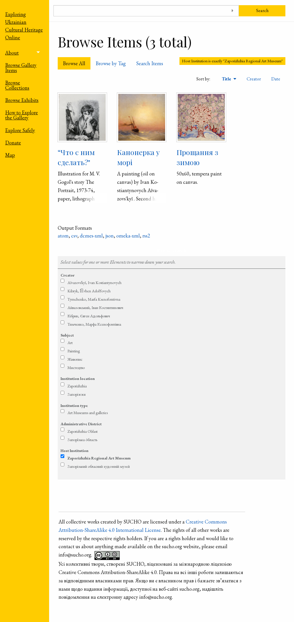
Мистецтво (76, 367)
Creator (254, 79)
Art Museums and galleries (87, 412)
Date (275, 79)
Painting (73, 351)
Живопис (74, 359)
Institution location (78, 378)
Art (70, 342)
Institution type (74, 405)
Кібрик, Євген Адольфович (88, 315)
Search (262, 10)
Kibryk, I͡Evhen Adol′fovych (89, 290)
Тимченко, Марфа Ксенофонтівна (94, 324)
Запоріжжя (76, 394)
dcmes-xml (91, 235)
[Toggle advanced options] (232, 10)
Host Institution (74, 450)
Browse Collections (17, 85)
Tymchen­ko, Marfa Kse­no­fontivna (93, 299)
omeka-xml (128, 235)
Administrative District (81, 423)
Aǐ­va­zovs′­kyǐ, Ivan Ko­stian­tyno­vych (94, 282)
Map (10, 155)
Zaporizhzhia (77, 386)
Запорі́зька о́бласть (82, 439)
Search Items (149, 63)
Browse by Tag (111, 63)
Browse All (74, 63)
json (109, 235)
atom (63, 235)
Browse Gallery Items (20, 68)
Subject (67, 335)
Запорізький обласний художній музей (98, 466)
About (12, 52)
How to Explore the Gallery (21, 115)
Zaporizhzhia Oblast (82, 431)
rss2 (146, 235)
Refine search (171, 250)
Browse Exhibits (21, 100)
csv (74, 235)
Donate (13, 142)
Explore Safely (20, 130)
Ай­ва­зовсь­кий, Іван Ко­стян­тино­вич (95, 307)
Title (227, 79)
